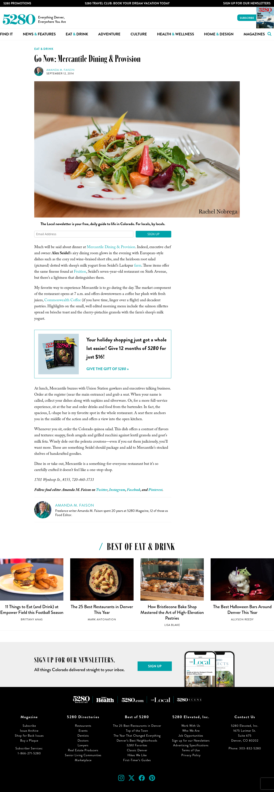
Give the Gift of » (107, 369)
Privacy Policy (191, 755)
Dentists (83, 735)
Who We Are (191, 730)
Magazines (254, 34)
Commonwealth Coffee (62, 300)
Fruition (80, 272)
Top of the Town (137, 730)
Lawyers (83, 745)
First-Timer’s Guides (137, 760)
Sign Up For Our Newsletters (247, 3)
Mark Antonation (102, 619)
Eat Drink (77, 34)
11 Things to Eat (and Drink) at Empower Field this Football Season (31, 609)
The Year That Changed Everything (137, 735)
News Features (39, 34)
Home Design (218, 34)
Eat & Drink (43, 49)
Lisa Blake (172, 625)
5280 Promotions (17, 3)
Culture (139, 34)
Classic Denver (137, 750)
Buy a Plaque (29, 740)
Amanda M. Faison (60, 70)
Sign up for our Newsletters (191, 740)
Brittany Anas (32, 619)
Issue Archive (29, 730)
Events (83, 730)
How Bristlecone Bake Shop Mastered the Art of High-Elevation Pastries (172, 612)
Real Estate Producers (83, 750)
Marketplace (83, 760)
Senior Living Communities (83, 755)
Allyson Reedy (242, 619)
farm (137, 266)
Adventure (109, 34)
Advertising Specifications (191, 745)
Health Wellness (175, 34)
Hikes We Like (137, 755)
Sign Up (153, 234)
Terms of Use (191, 750)
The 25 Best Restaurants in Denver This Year (102, 609)
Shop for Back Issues (29, 735)
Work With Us (190, 725)
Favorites (137, 745)
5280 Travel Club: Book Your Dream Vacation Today (127, 3)
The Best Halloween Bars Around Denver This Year (242, 609)
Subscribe (247, 18)
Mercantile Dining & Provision (111, 247)
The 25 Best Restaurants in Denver (137, 725)
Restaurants (83, 725)
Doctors (83, 740)
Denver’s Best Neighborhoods (137, 740)
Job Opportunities (190, 735)
